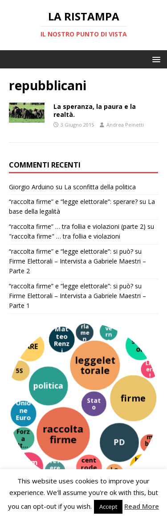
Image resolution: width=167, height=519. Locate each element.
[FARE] (30, 347)
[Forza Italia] (23, 438)
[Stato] (93, 403)
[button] (155, 58)
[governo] (109, 331)
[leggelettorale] (95, 365)
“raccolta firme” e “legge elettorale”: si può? (71, 251)
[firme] (133, 398)
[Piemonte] (28, 466)
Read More (141, 506)
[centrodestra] (89, 467)
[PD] (119, 442)
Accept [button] (108, 507)
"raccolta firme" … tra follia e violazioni (64, 236)
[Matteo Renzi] (62, 339)
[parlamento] (85, 332)
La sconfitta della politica (100, 187)
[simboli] (140, 345)
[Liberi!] (150, 369)
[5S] (19, 370)
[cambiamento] (149, 443)
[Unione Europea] (23, 414)
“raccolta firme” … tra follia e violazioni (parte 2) (77, 226)
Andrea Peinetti (125, 124)
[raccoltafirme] (63, 433)
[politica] (48, 385)
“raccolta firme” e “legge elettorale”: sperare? (73, 201)
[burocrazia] (143, 467)
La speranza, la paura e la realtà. (94, 110)
